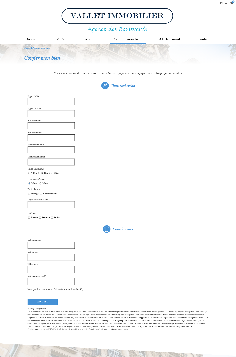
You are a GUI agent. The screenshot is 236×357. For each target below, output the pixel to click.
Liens (62, 348)
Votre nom (127, 162)
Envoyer (43, 191)
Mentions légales (39, 348)
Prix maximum (129, 107)
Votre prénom (34, 162)
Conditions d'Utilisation (99, 218)
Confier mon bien (128, 39)
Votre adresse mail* (131, 170)
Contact (207, 39)
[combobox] (92, 98)
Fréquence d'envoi (130, 123)
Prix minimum (34, 107)
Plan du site (26, 348)
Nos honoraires (53, 348)
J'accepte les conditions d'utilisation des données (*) (55, 178)
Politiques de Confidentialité (72, 218)
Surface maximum (130, 115)
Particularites (34, 130)
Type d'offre (33, 98)
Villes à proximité (36, 123)
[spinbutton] (92, 107)
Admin (68, 348)
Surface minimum (36, 115)
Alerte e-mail (172, 39)
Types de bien (128, 98)
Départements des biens (133, 130)
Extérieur (126, 138)
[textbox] (93, 99)
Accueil (28, 39)
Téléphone (33, 170)
